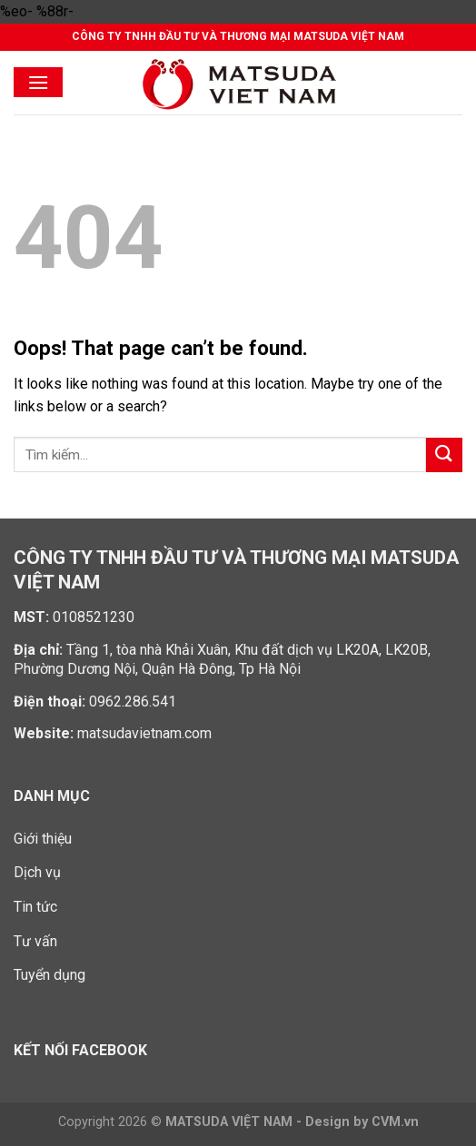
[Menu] (38, 82)
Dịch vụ (37, 872)
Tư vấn (35, 941)
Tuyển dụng (49, 974)
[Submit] (444, 455)
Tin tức (35, 906)
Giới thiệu (43, 838)
